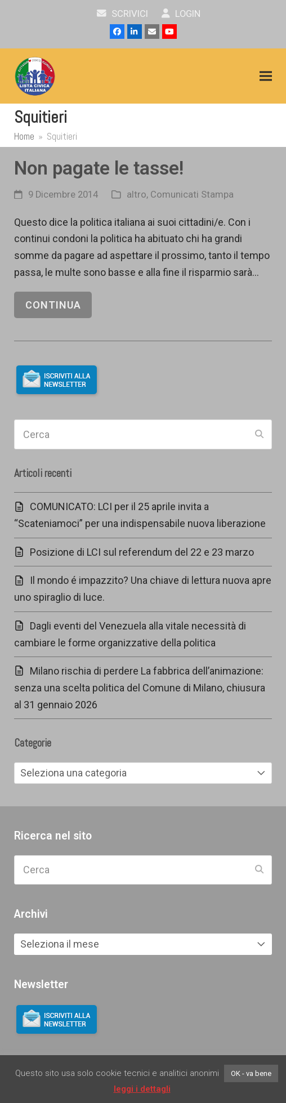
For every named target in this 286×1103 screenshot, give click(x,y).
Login (181, 13)
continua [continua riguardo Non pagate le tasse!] (53, 305)
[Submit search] (259, 434)
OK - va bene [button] (251, 1073)
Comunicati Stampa (192, 194)
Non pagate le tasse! (99, 168)
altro (136, 194)
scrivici (122, 13)
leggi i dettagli (142, 1089)
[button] (266, 76)
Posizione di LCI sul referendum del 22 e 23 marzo (142, 552)
